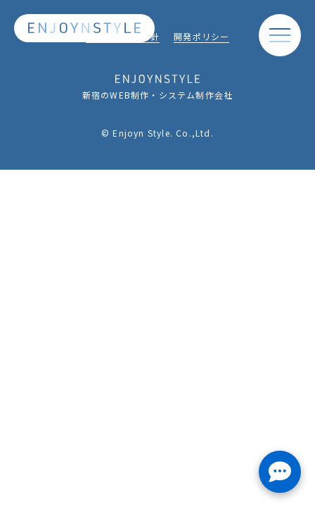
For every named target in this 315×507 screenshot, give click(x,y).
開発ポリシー (201, 38)
